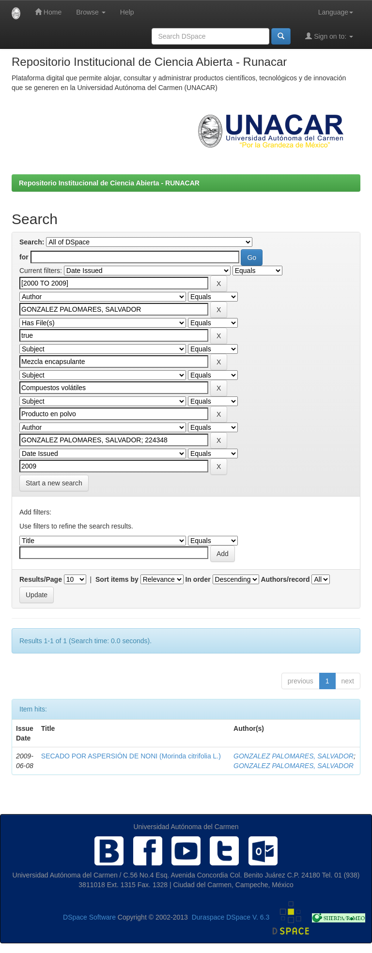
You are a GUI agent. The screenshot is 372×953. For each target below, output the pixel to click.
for (24, 257)
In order (198, 579)
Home (48, 12)
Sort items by (117, 579)
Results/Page (40, 579)
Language (335, 12)
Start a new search (54, 483)
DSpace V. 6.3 (247, 917)
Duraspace (208, 917)
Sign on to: (329, 36)
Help (127, 12)
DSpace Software (89, 917)
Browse (91, 12)
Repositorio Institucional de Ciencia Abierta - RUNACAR (109, 183)
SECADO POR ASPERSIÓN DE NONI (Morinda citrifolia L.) (131, 756)
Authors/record (285, 579)
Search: (31, 242)
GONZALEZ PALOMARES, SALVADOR (293, 756)
